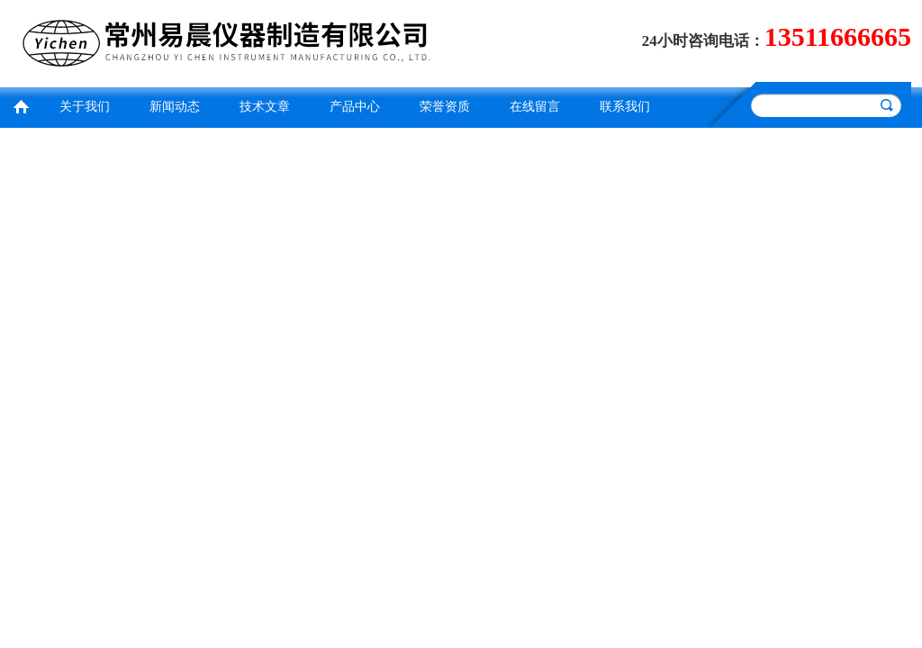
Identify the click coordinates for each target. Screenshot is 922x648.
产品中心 (355, 106)
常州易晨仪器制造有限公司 (231, 41)
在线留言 (535, 106)
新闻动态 (174, 106)
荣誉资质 (445, 106)
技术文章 (265, 106)
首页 (21, 105)
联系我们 (625, 106)
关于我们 (84, 106)
